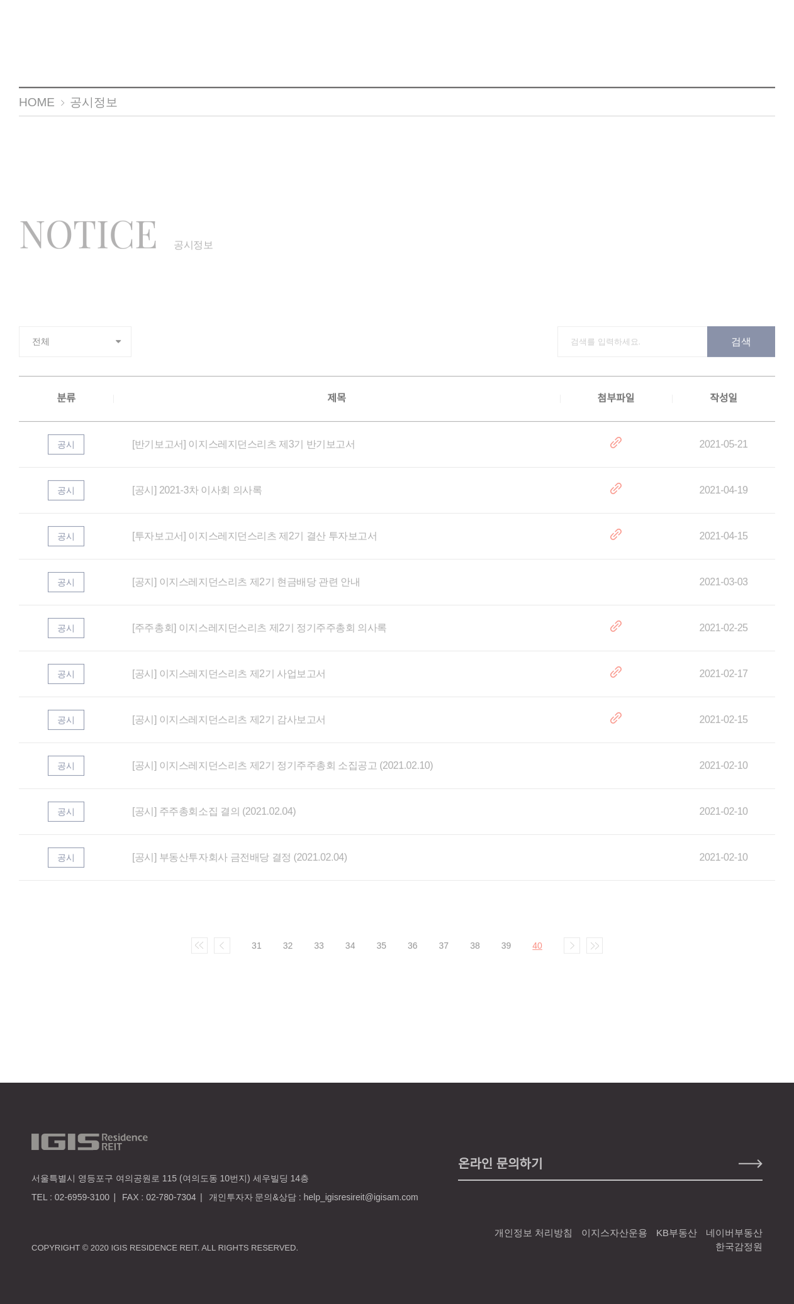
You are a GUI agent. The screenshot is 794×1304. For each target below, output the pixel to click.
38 (475, 954)
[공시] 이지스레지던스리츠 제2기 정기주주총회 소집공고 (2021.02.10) (282, 773)
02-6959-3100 (82, 1197)
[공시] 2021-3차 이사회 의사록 (197, 498)
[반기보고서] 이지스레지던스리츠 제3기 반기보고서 (243, 452)
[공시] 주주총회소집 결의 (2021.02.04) (214, 819)
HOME (37, 102)
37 (444, 954)
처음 (199, 954)
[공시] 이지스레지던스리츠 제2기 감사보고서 (229, 727)
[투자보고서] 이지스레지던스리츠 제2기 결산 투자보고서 (254, 544)
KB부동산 (676, 1232)
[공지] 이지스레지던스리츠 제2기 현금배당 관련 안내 (246, 590)
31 (257, 954)
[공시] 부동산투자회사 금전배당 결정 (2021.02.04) (239, 865)
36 (413, 954)
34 (350, 954)
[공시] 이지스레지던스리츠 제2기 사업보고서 (229, 682)
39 (506, 954)
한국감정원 (739, 1246)
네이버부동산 (734, 1232)
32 (288, 954)
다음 (572, 954)
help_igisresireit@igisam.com (360, 1197)
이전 (222, 954)
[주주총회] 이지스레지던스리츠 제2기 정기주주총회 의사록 (259, 636)
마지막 (594, 954)
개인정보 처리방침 (534, 1232)
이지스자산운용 (614, 1232)
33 (319, 954)
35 (381, 954)
